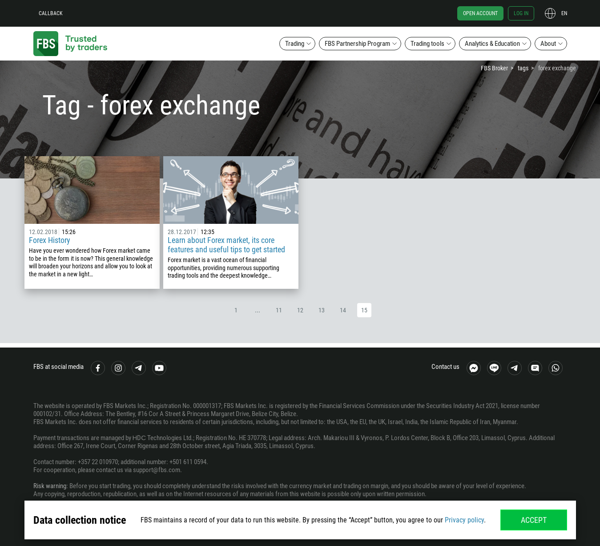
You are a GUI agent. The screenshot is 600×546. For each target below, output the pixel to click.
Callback (51, 13)
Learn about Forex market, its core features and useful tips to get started (226, 244)
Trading (294, 44)
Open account (480, 13)
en (564, 13)
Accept (534, 520)
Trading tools (427, 44)
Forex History (49, 240)
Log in (521, 13)
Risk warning (49, 486)
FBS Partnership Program (357, 44)
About (548, 44)
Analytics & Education (492, 44)
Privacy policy (464, 520)
